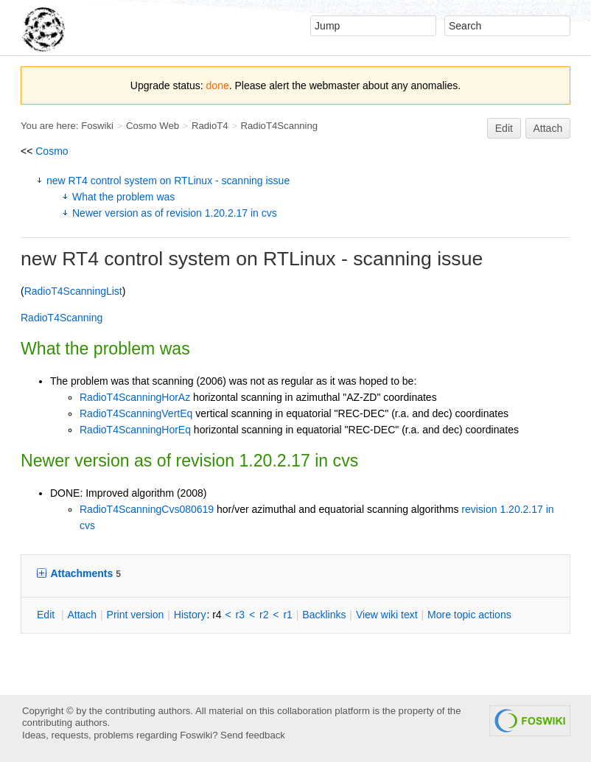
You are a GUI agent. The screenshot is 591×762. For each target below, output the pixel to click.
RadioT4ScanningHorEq (135, 430)
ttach (82, 615)
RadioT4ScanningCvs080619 (147, 509)
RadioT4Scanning (279, 125)
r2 (263, 615)
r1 (287, 615)
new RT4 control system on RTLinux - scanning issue (168, 180)
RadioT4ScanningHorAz (135, 397)
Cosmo (51, 151)
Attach (548, 128)
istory (190, 615)
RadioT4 (210, 125)
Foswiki (97, 125)
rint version (135, 615)
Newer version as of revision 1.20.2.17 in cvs (174, 213)
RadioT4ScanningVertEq (136, 413)
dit (47, 615)
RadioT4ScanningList (73, 291)
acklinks (324, 615)
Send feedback (252, 735)
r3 (240, 615)
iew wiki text (387, 615)
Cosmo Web (152, 125)
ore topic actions (469, 615)
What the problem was (123, 197)
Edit (504, 128)
